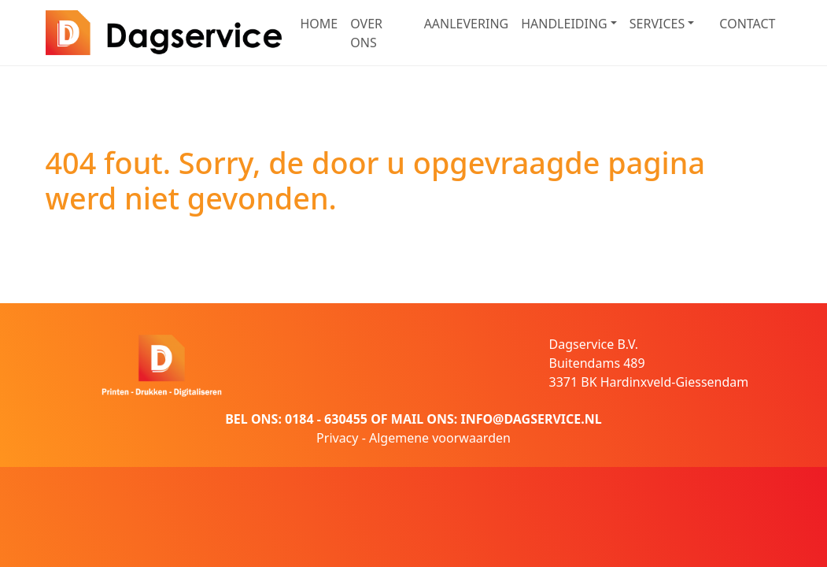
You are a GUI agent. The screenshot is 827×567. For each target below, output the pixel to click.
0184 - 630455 (326, 419)
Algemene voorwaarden (440, 438)
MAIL (407, 419)
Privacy (337, 438)
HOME (319, 23)
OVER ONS (366, 33)
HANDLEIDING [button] (564, 23)
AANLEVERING (466, 23)
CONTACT (747, 23)
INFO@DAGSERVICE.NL (530, 419)
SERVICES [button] (657, 23)
